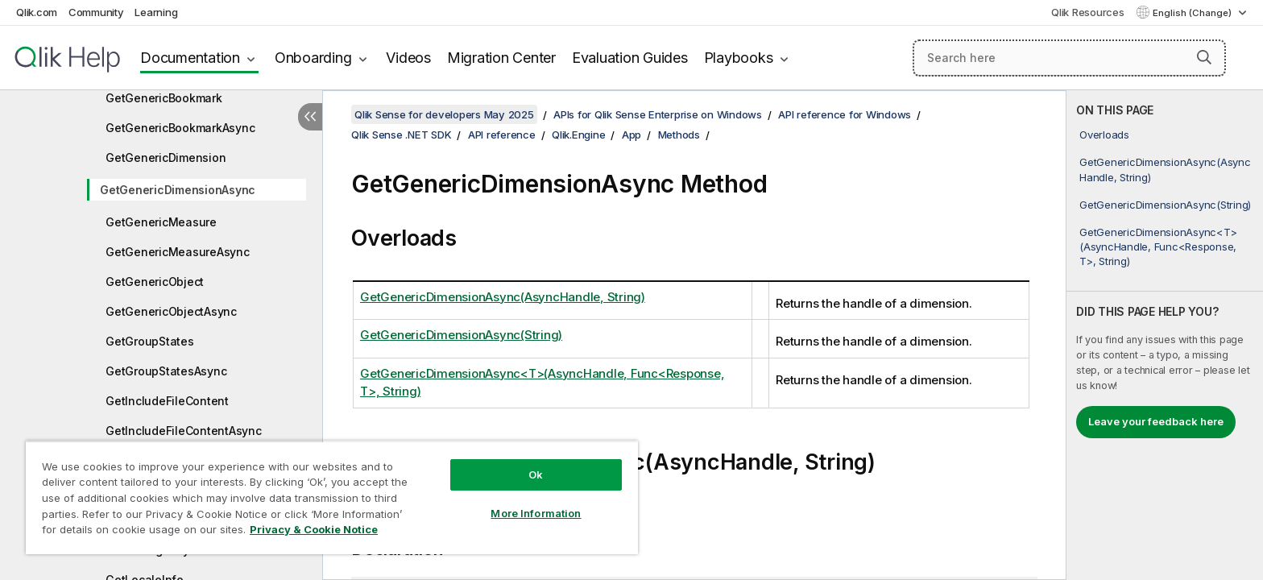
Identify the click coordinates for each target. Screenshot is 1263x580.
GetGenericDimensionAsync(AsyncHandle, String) (1165, 169)
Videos (408, 57)
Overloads (1104, 134)
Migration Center (501, 57)
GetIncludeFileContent (167, 401)
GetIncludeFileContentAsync (184, 430)
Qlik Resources (1087, 12)
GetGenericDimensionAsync (177, 190)
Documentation (190, 57)
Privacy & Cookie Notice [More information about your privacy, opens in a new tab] (314, 529)
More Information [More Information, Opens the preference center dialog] (536, 513)
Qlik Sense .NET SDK (401, 134)
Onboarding (313, 57)
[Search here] (1069, 58)
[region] (332, 497)
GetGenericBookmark (164, 98)
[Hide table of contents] (310, 116)
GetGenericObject (155, 281)
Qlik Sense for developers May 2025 (444, 114)
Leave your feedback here (1156, 421)
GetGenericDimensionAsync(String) (1165, 204)
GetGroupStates (150, 341)
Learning (156, 12)
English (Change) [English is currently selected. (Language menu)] (1193, 13)
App (631, 134)
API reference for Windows (844, 114)
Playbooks (738, 57)
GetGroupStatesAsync (166, 371)
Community (96, 12)
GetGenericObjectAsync (171, 311)
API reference (502, 134)
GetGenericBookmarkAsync (180, 128)
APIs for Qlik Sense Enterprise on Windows (657, 114)
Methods (679, 134)
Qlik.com (36, 12)
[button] (1204, 57)
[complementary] (1164, 335)
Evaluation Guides (630, 57)
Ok (535, 474)
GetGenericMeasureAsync (178, 252)
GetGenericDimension (166, 157)
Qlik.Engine (578, 134)
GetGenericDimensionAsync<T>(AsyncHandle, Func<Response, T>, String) (1157, 246)
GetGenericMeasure (161, 222)
